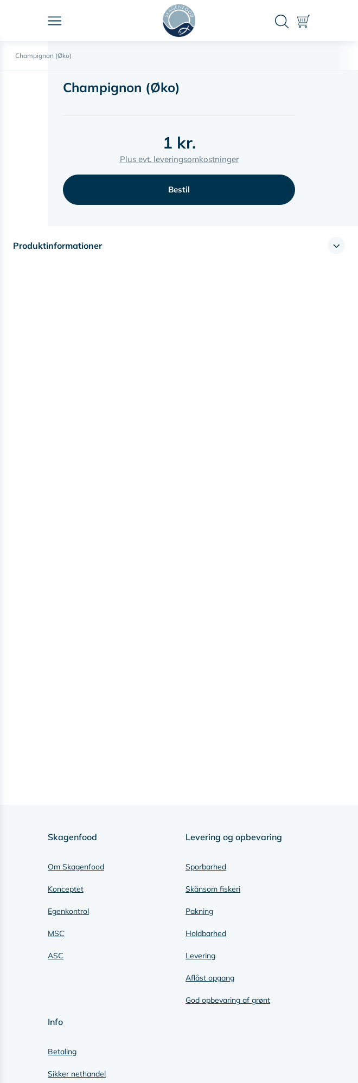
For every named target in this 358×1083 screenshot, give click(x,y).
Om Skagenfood (76, 867)
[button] (179, 245)
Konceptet (66, 889)
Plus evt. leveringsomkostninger (179, 159)
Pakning (199, 911)
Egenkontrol (68, 911)
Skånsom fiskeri (213, 889)
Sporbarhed (206, 867)
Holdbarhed (206, 933)
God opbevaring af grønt (228, 1000)
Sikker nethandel (77, 1074)
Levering (200, 955)
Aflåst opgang (210, 978)
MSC (56, 933)
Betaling (62, 1051)
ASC (55, 955)
